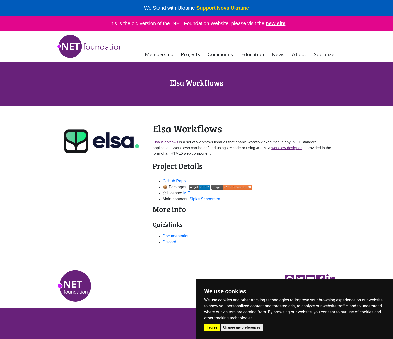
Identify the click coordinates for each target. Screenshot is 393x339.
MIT (186, 193)
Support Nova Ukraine (222, 8)
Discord (169, 242)
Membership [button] (159, 54)
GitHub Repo (174, 181)
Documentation (176, 236)
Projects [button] (190, 54)
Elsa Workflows (165, 142)
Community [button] (221, 54)
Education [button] (252, 54)
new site (275, 23)
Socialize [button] (324, 54)
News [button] (278, 54)
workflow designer (286, 148)
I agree (212, 327)
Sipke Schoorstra (205, 199)
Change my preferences (241, 327)
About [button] (299, 54)
